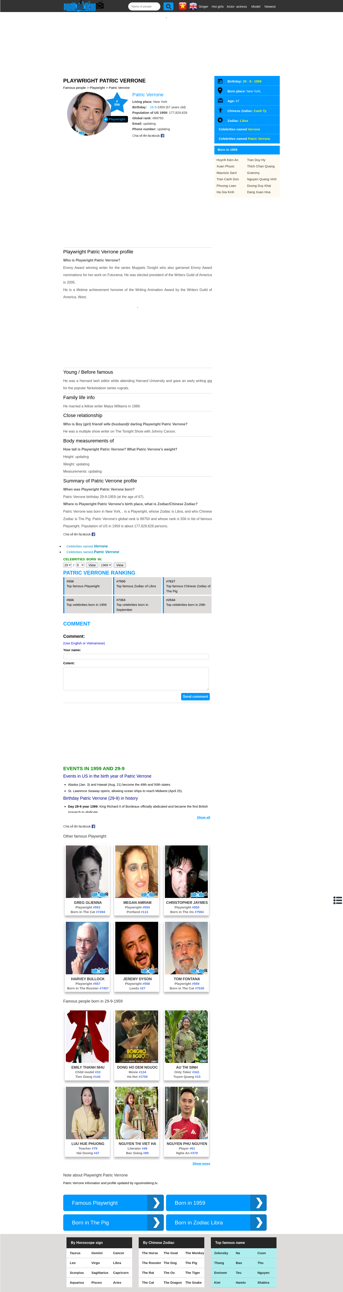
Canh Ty (260, 106)
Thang (219, 1225)
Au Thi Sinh (187, 1030)
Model (255, 6)
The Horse (150, 1216)
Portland (137, 875)
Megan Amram (137, 865)
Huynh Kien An (227, 155)
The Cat (148, 1245)
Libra (244, 116)
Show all (203, 780)
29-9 (153, 103)
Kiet (217, 1245)
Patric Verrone (119, 83)
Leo (73, 1225)
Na (238, 1216)
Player (187, 1111)
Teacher (88, 1111)
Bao (239, 1225)
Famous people (74, 83)
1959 (257, 77)
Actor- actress (237, 6)
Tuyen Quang (187, 1039)
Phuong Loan (226, 181)
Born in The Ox (187, 875)
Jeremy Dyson (137, 942)
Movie (137, 1035)
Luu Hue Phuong (88, 1106)
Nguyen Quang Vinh (262, 175)
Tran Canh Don (228, 175)
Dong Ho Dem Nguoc (137, 1030)
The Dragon (173, 1245)
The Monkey (194, 1216)
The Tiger (192, 1235)
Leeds (137, 951)
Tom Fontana (187, 942)
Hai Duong (88, 1116)
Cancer (118, 1216)
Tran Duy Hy (256, 155)
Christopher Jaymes (187, 865)
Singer (203, 6)
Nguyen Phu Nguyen (187, 1106)
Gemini (97, 1216)
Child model (87, 1035)
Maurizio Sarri (227, 168)
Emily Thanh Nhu (87, 1030)
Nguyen (263, 1235)
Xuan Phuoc (225, 162)
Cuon (261, 1216)
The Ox (169, 1235)
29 (245, 77)
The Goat (171, 1216)
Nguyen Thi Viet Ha (137, 1106)
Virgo (95, 1225)
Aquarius (77, 1245)
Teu (239, 1235)
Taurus (75, 1216)
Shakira (263, 1245)
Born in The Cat (88, 875)
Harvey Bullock (88, 942)
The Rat (148, 1235)
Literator (137, 1111)
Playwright (97, 83)
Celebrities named (87, 505)
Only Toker (187, 1035)
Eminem (220, 1235)
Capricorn (121, 1235)
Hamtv (241, 1245)
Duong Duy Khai (259, 181)
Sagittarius (99, 1235)
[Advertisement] (166, 41)
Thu (260, 1225)
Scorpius (77, 1235)
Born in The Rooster (88, 951)
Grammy (253, 168)
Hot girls (218, 6)
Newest (270, 6)
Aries (117, 1245)
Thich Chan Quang (261, 162)
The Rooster (151, 1225)
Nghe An (187, 1116)
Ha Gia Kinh (225, 187)
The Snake (193, 1245)
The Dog (170, 1225)
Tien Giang (87, 1039)
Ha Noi (137, 1039)
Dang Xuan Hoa (259, 187)
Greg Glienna (88, 865)
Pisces (96, 1245)
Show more (201, 1126)
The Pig (191, 1225)
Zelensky (221, 1216)
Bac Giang (137, 1116)
